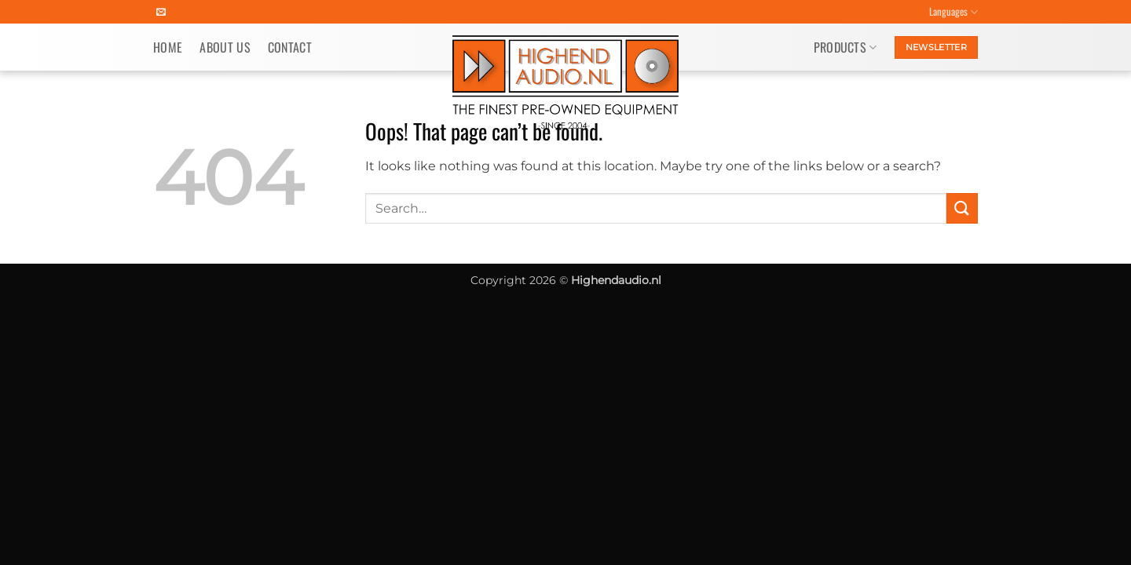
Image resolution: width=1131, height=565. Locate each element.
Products (845, 47)
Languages (953, 12)
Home (167, 47)
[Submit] (962, 208)
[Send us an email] (161, 12)
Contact (290, 47)
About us (225, 47)
